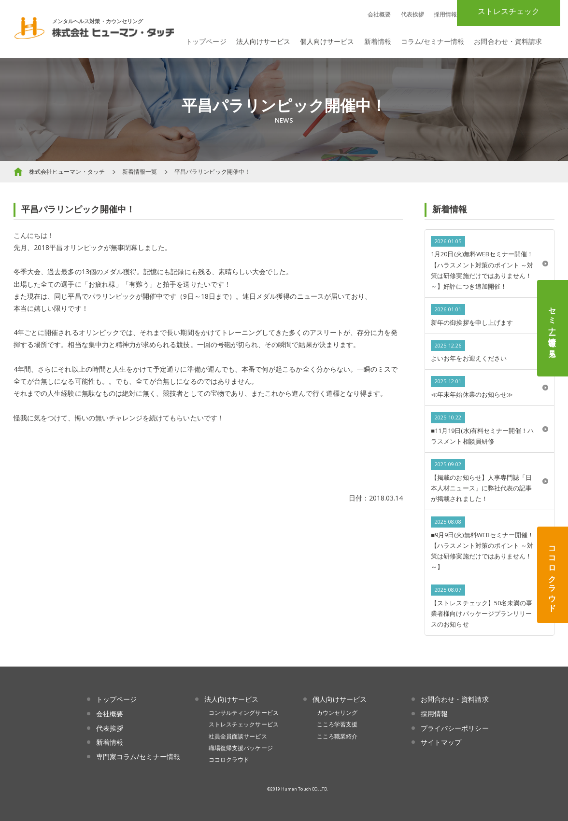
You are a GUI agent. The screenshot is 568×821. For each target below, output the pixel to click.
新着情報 (377, 41)
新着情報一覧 (139, 171)
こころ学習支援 (337, 724)
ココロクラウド (552, 575)
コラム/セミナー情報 (433, 41)
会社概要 (379, 14)
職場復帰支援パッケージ (241, 748)
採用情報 (445, 14)
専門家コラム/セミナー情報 (138, 756)
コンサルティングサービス (244, 713)
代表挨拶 (412, 14)
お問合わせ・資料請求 (508, 41)
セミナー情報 (552, 328)
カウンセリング (337, 713)
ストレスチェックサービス (244, 724)
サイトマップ (441, 742)
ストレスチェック (509, 11)
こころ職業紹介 (337, 736)
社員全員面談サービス (238, 736)
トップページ (205, 41)
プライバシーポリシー (455, 728)
